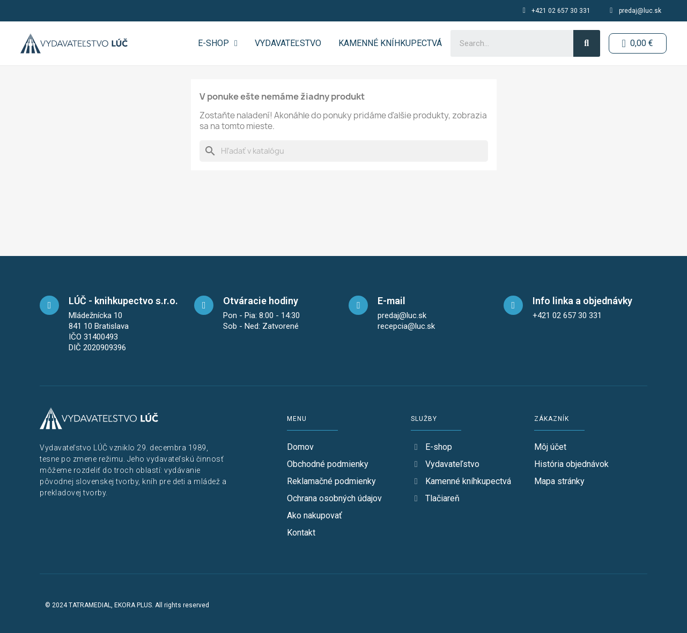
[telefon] (513, 305)
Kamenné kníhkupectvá (389, 43)
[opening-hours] (203, 305)
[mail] (358, 305)
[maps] (49, 305)
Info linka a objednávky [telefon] (582, 300)
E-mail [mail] (391, 300)
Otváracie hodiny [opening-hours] (260, 300)
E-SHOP (218, 43)
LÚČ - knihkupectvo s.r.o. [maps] (123, 300)
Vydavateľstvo (287, 43)
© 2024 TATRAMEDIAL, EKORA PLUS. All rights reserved (127, 605)
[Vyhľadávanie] (344, 151)
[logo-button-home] (74, 43)
